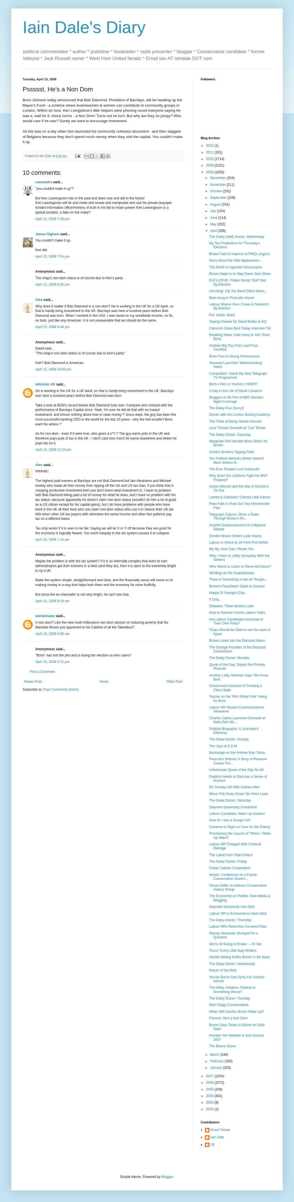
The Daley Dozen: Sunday (229, 739)
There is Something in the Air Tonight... (238, 579)
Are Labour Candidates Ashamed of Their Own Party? (236, 621)
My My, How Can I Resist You (231, 549)
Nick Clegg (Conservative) (228, 1005)
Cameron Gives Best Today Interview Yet (240, 328)
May (213, 224)
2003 (210, 1102)
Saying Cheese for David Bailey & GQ (237, 322)
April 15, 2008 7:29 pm (52, 219)
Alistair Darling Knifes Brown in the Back (239, 957)
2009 (210, 165)
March (215, 1055)
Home (104, 682)
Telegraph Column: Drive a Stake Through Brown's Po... (234, 516)
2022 (210, 146)
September (219, 198)
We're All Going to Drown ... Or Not (235, 944)
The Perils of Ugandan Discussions (235, 267)
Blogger (167, 1177)
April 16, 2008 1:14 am (52, 540)
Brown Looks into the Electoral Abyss (237, 641)
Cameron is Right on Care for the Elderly (239, 827)
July (213, 211)
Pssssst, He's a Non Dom (228, 1018)
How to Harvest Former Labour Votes (237, 613)
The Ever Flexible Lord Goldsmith (234, 469)
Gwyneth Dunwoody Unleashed (233, 807)
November (218, 185)
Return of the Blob (223, 970)
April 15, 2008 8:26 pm (52, 285)
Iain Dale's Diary (84, 27)
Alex (38, 300)
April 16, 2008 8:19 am (52, 601)
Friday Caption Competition (229, 868)
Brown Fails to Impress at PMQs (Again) (239, 254)
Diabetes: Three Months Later (231, 606)
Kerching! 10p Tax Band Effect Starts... (238, 291)
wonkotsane (45, 616)
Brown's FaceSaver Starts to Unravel (237, 586)
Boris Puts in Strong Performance (234, 356)
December (218, 178)
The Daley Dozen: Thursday (230, 920)
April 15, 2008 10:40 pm (53, 369)
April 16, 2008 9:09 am (52, 634)
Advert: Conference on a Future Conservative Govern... (233, 877)
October (216, 191)
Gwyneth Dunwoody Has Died (231, 907)
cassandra (43, 182)
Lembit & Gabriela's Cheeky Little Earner (239, 497)
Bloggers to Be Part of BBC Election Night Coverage (236, 399)
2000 (210, 1109)
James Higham (47, 234)
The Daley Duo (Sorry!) (226, 408)
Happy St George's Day (227, 593)
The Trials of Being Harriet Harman (235, 421)
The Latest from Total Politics (231, 855)
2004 (210, 1096)
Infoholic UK (45, 384)
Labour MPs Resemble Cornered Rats (238, 927)
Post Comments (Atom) (61, 690)
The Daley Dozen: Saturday (230, 435)
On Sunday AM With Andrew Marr (234, 787)
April (214, 231)
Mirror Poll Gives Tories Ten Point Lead (238, 794)
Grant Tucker (220, 1130)
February (217, 1061)
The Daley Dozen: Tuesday (229, 998)
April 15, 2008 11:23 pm (53, 450)
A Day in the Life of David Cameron (235, 391)
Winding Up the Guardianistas (231, 573)
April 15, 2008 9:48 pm (52, 327)
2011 (210, 152)
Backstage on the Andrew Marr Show (237, 753)
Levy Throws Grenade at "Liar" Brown (237, 428)
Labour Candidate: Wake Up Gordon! (237, 814)
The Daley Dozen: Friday (228, 861)
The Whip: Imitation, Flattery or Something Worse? (232, 990)
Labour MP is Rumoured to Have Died (238, 913)
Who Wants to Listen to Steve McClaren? (240, 566)
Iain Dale (217, 1137)
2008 (210, 172)
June (214, 218)
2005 (210, 1089)
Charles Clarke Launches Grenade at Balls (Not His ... (237, 720)
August (216, 204)
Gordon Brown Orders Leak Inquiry (235, 536)
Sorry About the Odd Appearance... (235, 260)
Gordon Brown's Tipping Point (231, 452)
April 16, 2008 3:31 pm (52, 662)
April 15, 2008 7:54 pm (52, 257)
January (216, 1068)
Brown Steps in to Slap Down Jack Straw (240, 274)
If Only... (215, 600)
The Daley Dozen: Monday (229, 658)
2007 (210, 1076)
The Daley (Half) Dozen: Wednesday (236, 237)
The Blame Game (222, 1046)
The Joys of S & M (223, 746)
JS (213, 1145)
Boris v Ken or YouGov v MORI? (233, 384)
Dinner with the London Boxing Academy (239, 415)
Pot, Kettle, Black (222, 315)
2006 (210, 1083)
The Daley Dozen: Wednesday (232, 964)
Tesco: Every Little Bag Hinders (232, 951)
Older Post (174, 682)
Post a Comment (42, 672)
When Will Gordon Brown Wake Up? (236, 1012)
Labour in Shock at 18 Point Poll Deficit (238, 542)
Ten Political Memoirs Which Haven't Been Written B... (236, 460)
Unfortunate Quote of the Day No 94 (236, 770)
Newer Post (33, 682)
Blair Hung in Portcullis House (231, 298)
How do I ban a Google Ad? (230, 820)
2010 (210, 159)
